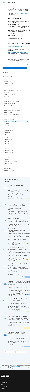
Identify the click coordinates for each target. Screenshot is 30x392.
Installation (16, 225)
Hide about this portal (12, 3)
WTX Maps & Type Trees (15, 244)
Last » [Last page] (24, 351)
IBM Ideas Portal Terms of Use (16, 366)
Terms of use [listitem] (4, 386)
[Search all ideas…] (9, 64)
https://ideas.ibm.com (23, 52)
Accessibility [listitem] (4, 388)
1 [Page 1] (5, 351)
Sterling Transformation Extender (14, 198)
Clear (27, 76)
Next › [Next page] (20, 351)
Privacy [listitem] (2, 384)
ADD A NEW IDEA (15, 68)
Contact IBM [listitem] (4, 382)
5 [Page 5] (14, 351)
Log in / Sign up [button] (25, 64)
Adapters (21, 198)
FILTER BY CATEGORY (7, 76)
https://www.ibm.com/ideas (13, 47)
